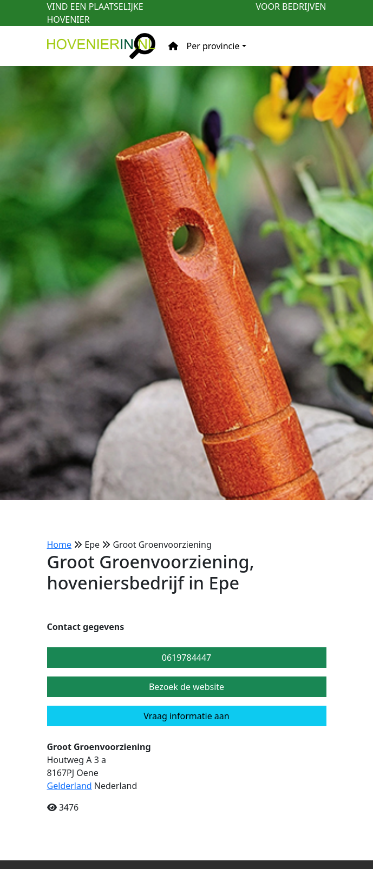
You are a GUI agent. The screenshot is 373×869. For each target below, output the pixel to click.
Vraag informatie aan (186, 716)
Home (59, 544)
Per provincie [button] (213, 46)
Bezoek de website (186, 687)
